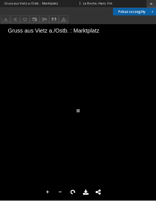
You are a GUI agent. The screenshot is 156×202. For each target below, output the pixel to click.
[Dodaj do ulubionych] (25, 19)
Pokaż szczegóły (136, 11)
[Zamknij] (151, 4)
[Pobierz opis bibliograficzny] (44, 19)
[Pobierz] (5, 19)
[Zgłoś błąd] (63, 19)
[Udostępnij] (15, 19)
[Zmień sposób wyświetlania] (34, 19)
